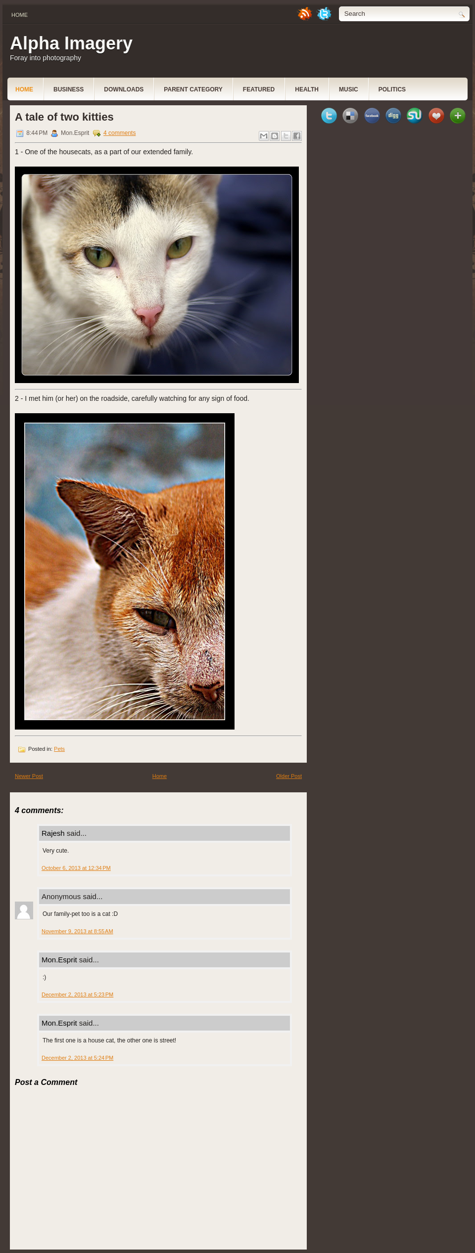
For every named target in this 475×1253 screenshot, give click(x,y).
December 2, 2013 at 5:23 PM (77, 994)
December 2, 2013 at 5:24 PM (77, 1058)
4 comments (119, 133)
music (348, 89)
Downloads (123, 89)
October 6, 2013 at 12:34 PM (76, 868)
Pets (59, 749)
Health (307, 89)
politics (392, 89)
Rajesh (53, 833)
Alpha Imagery (71, 43)
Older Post (289, 776)
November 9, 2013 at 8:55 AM (77, 931)
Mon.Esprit (59, 959)
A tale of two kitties (64, 117)
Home (19, 15)
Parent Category (193, 89)
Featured (259, 89)
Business (68, 89)
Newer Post (29, 776)
